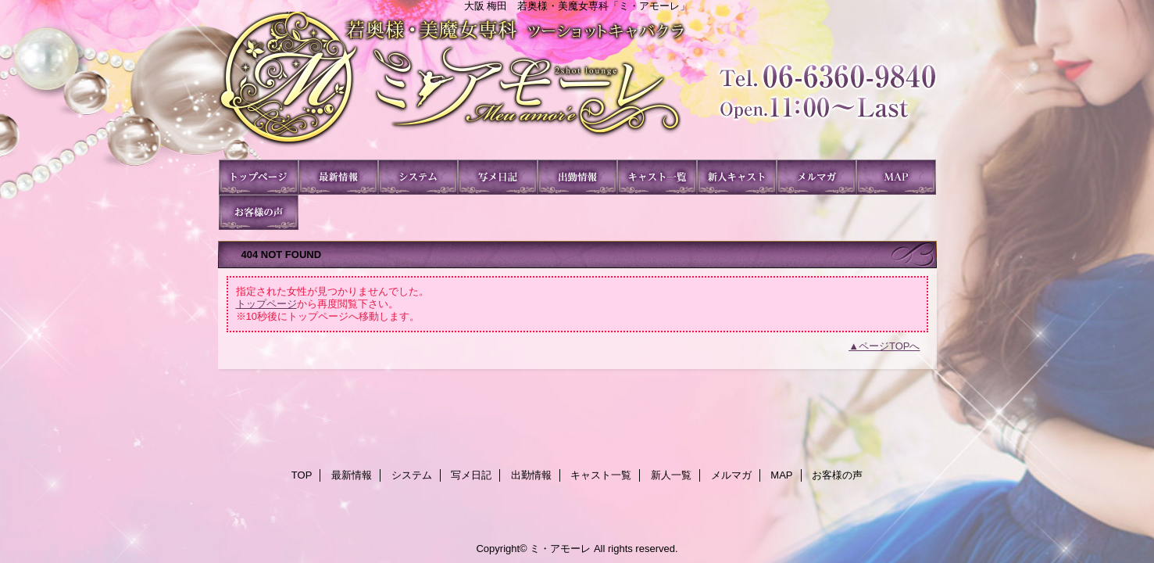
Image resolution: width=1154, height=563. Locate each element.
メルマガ (816, 177)
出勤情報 (577, 177)
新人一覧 (737, 177)
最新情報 (338, 177)
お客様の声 (258, 212)
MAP (896, 177)
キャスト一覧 (657, 177)
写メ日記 (498, 177)
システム (418, 177)
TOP (258, 177)
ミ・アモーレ (577, 86)
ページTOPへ (889, 346)
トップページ (266, 304)
